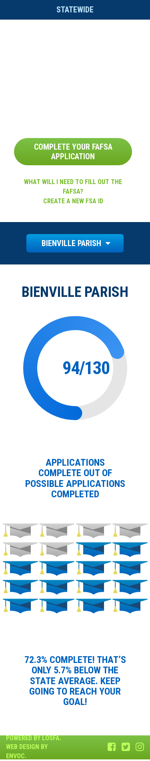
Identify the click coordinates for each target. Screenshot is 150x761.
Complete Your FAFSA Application (73, 151)
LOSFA (51, 738)
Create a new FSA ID (73, 201)
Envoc (15, 756)
